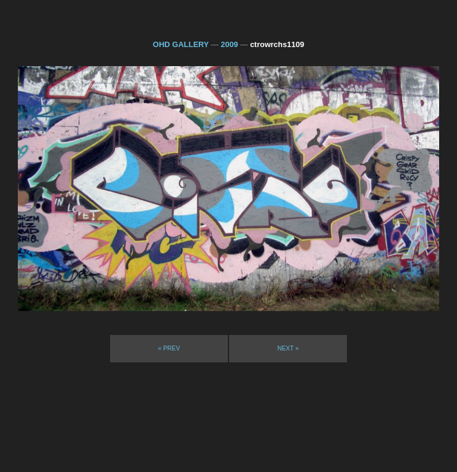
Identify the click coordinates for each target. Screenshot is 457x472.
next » (288, 348)
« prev (169, 348)
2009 (229, 44)
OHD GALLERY (181, 44)
